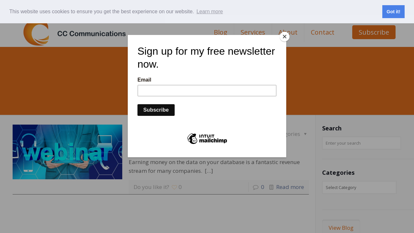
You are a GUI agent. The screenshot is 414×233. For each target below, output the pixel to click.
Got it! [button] (393, 11)
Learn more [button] (209, 11)
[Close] (284, 36)
